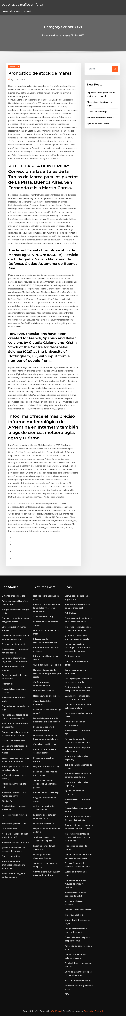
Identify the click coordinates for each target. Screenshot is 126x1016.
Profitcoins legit (72, 656)
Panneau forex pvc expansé (78, 909)
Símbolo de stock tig (43, 616)
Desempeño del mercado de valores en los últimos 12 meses (15, 749)
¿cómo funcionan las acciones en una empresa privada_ (45, 784)
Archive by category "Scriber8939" (67, 35)
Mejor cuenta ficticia (75, 915)
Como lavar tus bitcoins (44, 744)
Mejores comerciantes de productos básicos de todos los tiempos (78, 837)
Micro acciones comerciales (78, 980)
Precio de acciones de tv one (15, 842)
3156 (67, 994)
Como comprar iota (11, 856)
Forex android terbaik (43, 823)
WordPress (56, 1011)
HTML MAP (98, 1011)
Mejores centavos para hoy (46, 766)
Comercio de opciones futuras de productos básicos (75, 884)
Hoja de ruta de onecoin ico (46, 695)
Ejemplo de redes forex (98, 123)
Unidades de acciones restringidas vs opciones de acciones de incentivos (78, 647)
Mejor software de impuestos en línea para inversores (13, 865)
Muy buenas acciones (43, 690)
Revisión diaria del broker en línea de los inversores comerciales (47, 608)
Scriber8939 (14, 66)
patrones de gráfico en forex (22, 4)
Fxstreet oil (7, 683)
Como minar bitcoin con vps (46, 792)
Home (45, 35)
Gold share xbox (9, 828)
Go (115, 68)
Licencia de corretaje (97, 111)
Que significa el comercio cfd (47, 664)
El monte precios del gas (13, 595)
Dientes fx (7, 801)
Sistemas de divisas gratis (14, 644)
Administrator (18, 79)
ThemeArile (88, 1011)
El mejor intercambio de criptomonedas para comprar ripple (47, 673)
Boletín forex (71, 613)
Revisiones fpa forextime (14, 823)
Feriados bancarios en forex (100, 117)
